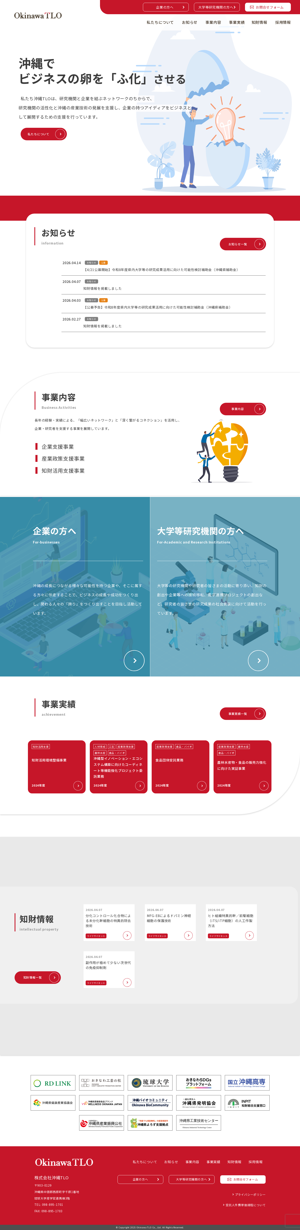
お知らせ (190, 22)
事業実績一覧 (238, 714)
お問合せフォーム (270, 7)
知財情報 (259, 22)
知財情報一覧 (32, 977)
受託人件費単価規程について (246, 1205)
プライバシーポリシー (250, 1194)
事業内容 (213, 22)
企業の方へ (165, 7)
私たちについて (160, 22)
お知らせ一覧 (238, 244)
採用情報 (283, 22)
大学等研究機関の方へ (215, 7)
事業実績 (237, 22)
